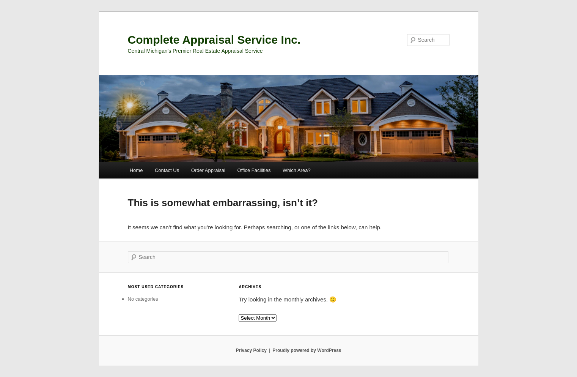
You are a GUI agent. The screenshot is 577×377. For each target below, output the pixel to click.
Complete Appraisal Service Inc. (214, 39)
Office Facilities (254, 170)
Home (136, 170)
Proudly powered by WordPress (306, 350)
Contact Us (167, 170)
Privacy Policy (251, 350)
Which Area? (297, 170)
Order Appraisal (208, 170)
